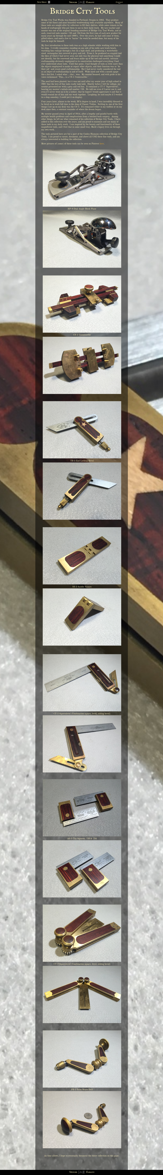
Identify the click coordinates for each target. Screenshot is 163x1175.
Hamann (90, 1172)
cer (75, 1172)
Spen (71, 1172)
